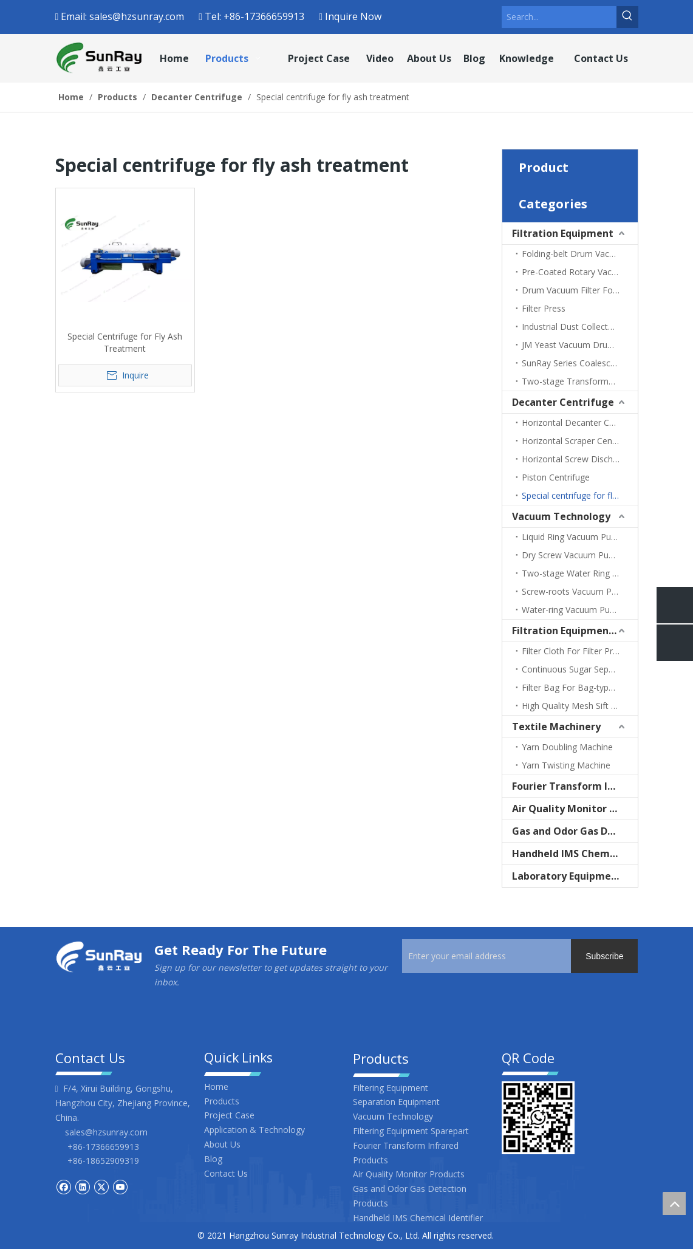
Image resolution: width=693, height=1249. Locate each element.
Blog (213, 1159)
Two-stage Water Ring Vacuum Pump (580, 573)
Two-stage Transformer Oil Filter (580, 381)
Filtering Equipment (390, 1087)
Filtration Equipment (562, 233)
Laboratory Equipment (567, 876)
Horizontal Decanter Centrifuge (580, 422)
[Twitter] (101, 1186)
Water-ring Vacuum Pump (572, 609)
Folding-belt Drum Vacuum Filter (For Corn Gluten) (580, 253)
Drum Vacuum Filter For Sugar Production (580, 290)
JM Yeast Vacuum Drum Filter (579, 345)
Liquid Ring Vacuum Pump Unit (580, 536)
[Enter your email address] (498, 956)
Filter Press (543, 308)
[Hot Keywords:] (627, 17)
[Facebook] (63, 1186)
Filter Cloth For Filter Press (574, 651)
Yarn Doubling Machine (567, 747)
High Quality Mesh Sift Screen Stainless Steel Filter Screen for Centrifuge (580, 705)
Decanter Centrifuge (563, 402)
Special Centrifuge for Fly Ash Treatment (124, 342)
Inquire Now (353, 16)
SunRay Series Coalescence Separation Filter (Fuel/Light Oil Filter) (580, 363)
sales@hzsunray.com (136, 16)
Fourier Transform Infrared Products (575, 786)
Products (221, 1101)
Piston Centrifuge (556, 477)
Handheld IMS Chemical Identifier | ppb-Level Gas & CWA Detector (575, 853)
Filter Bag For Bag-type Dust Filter (580, 687)
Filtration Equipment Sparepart (575, 630)
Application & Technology (254, 1129)
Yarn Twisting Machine (566, 765)
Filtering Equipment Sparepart (411, 1131)
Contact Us (226, 1173)
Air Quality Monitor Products (575, 808)
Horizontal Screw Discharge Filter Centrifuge (580, 459)
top (674, 1203)
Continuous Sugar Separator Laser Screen (580, 669)
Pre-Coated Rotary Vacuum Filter (580, 272)
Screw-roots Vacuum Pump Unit (580, 591)
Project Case (229, 1115)
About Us (222, 1144)
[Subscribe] (604, 956)
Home (216, 1086)
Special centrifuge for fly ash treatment (580, 495)
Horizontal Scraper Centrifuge (580, 441)
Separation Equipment (396, 1101)
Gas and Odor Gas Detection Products (575, 831)
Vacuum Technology (561, 516)
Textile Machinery (556, 726)
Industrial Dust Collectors (571, 326)
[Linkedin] (82, 1186)
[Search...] (559, 17)
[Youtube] (120, 1186)
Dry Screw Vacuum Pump (571, 555)
